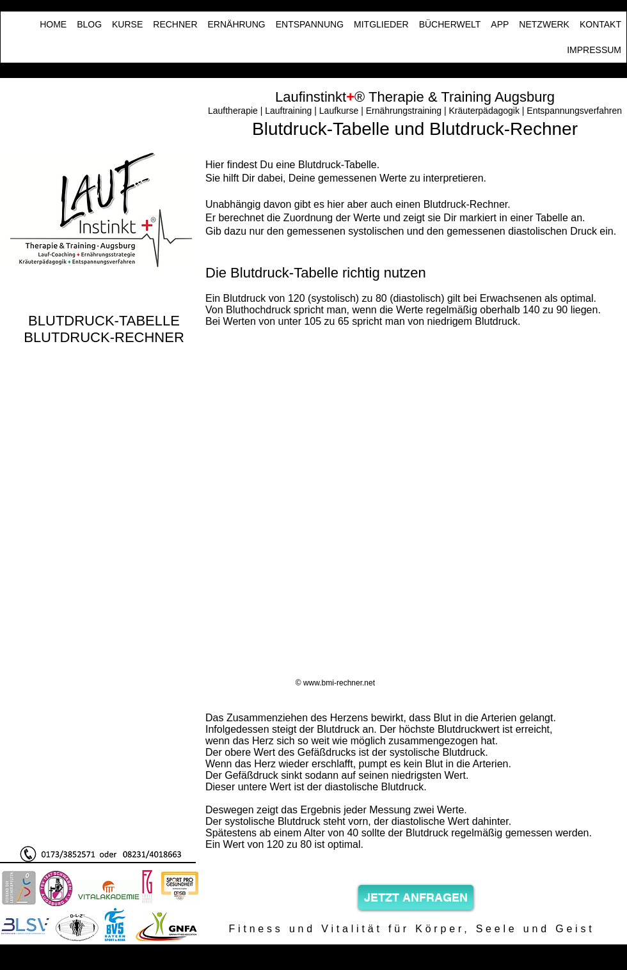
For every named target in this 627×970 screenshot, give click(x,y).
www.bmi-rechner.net (339, 682)
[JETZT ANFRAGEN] (415, 897)
